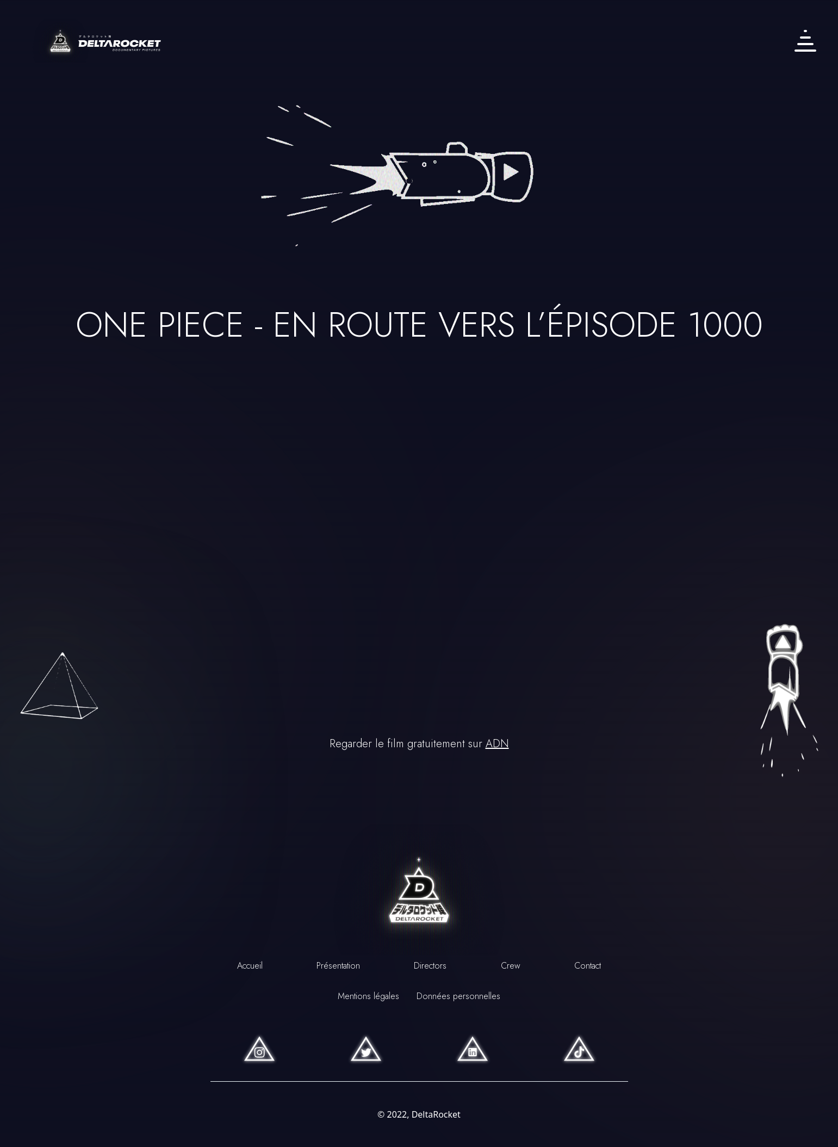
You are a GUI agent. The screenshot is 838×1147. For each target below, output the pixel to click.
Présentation (338, 965)
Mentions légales (368, 996)
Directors (430, 965)
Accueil (250, 965)
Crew (510, 965)
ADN (497, 744)
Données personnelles (458, 996)
